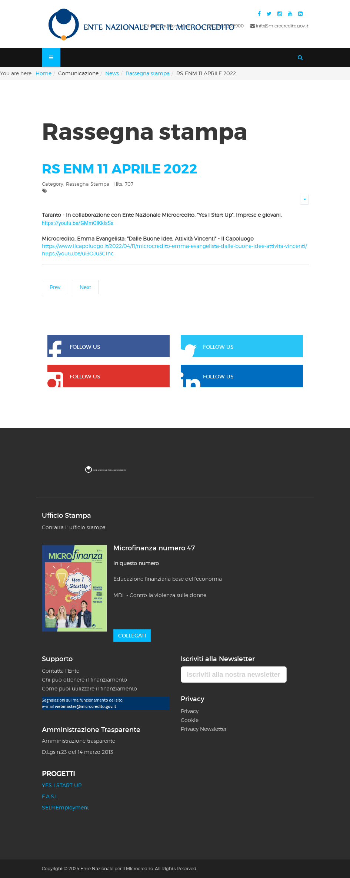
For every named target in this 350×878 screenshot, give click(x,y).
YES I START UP (61, 785)
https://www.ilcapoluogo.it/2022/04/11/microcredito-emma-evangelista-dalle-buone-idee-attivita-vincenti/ (174, 246)
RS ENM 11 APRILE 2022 (119, 169)
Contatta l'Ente (60, 670)
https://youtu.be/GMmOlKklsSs (78, 223)
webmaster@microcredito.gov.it (85, 706)
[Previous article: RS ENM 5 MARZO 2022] (55, 287)
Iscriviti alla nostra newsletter (233, 674)
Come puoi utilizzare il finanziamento (89, 688)
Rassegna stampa (148, 73)
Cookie (190, 720)
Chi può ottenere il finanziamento (84, 679)
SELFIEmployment (65, 807)
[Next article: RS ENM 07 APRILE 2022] (85, 287)
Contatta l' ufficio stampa (74, 527)
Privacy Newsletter (204, 729)
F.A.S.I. (50, 796)
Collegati (132, 635)
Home (43, 73)
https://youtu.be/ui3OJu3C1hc (78, 253)
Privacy (190, 711)
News (112, 73)
